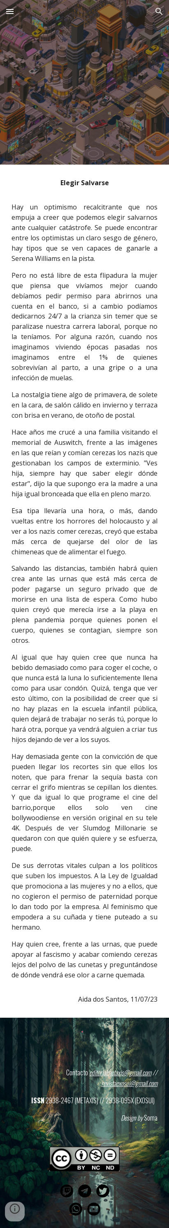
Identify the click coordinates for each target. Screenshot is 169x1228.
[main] (84, 591)
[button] (10, 11)
